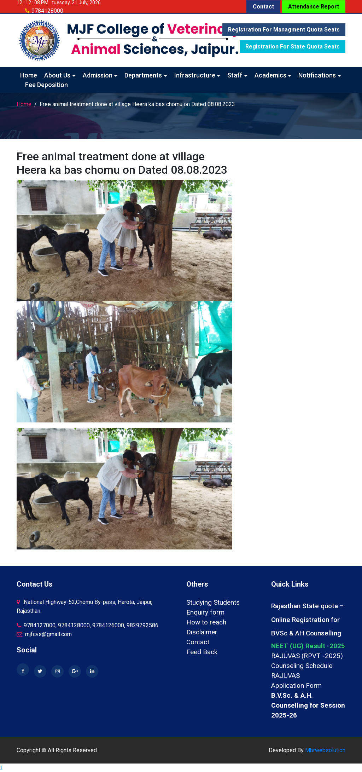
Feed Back (201, 652)
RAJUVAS (285, 676)
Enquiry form (205, 612)
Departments (143, 75)
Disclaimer (201, 632)
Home (28, 75)
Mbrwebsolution (325, 750)
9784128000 (47, 10)
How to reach (206, 622)
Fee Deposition (46, 84)
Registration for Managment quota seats (284, 29)
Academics (270, 75)
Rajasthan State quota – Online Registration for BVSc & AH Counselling (307, 619)
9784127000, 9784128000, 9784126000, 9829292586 (87, 625)
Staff (234, 75)
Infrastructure (194, 75)
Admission (97, 75)
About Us (57, 75)
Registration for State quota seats (292, 46)
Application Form (296, 685)
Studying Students (213, 602)
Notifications (317, 75)
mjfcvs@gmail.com (44, 634)
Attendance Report (313, 6)
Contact (263, 6)
